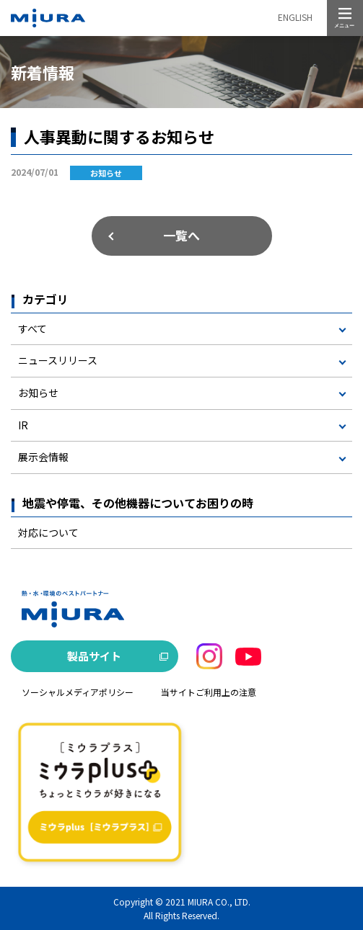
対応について (48, 532)
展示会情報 (43, 457)
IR (23, 425)
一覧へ (181, 235)
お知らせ (38, 392)
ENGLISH (295, 17)
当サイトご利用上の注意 (208, 692)
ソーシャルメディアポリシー (78, 692)
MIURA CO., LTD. (219, 901)
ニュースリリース (57, 360)
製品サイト (94, 655)
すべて (32, 328)
